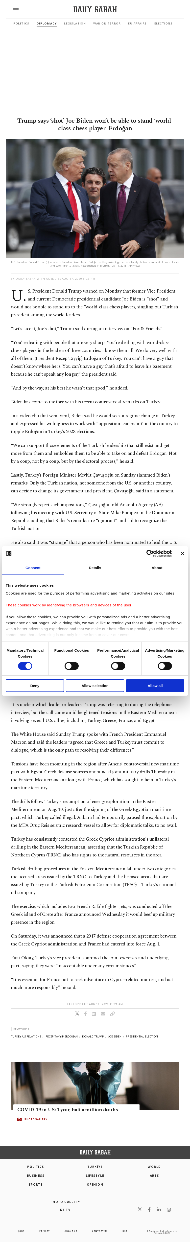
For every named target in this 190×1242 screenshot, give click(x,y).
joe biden (114, 1036)
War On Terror (107, 23)
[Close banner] (182, 553)
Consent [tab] (33, 568)
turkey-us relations (26, 1036)
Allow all (155, 686)
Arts (154, 1175)
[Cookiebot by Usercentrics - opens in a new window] (150, 553)
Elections (163, 23)
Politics (21, 23)
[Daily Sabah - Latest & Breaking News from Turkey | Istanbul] (95, 9)
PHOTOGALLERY (35, 1119)
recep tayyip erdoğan (62, 1036)
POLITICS (35, 1167)
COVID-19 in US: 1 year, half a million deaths (67, 1110)
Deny (34, 686)
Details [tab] (95, 568)
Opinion (95, 1184)
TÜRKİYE (95, 1167)
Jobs (21, 1231)
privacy (44, 1231)
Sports (36, 1184)
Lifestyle (95, 1175)
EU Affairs (137, 23)
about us (71, 1231)
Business (36, 1175)
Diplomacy (47, 23)
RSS (124, 1231)
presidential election (142, 1036)
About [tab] (157, 568)
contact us (100, 1231)
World (154, 1167)
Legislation (75, 23)
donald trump (93, 1036)
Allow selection (94, 686)
